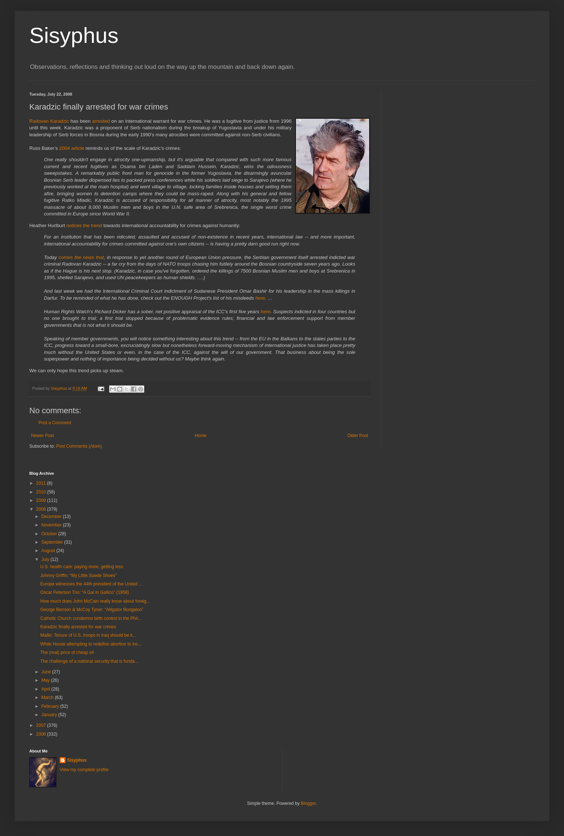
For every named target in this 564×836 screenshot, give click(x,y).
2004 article (71, 148)
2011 (41, 483)
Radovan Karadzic (49, 121)
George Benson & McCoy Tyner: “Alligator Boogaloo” (91, 609)
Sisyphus (73, 35)
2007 (41, 725)
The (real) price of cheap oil (67, 652)
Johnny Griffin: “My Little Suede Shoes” (78, 575)
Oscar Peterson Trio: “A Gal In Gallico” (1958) (84, 592)
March (48, 697)
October (49, 533)
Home (201, 435)
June (46, 671)
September (52, 542)
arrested (101, 121)
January (49, 714)
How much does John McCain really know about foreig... (95, 601)
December (52, 516)
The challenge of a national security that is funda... (89, 661)
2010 (41, 492)
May (46, 680)
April (46, 689)
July (46, 559)
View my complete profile (84, 769)
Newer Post (42, 435)
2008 (41, 509)
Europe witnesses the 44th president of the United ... (91, 584)
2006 (41, 734)
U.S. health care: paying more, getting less (81, 566)
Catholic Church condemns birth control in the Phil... (90, 618)
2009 (41, 500)
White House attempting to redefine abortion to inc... (91, 644)
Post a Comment (54, 422)
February (50, 706)
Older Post (357, 435)
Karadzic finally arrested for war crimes (78, 626)
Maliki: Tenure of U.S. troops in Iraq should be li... (88, 635)
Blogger (308, 803)
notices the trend (84, 225)
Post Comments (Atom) (79, 446)
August (48, 550)
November (52, 525)
